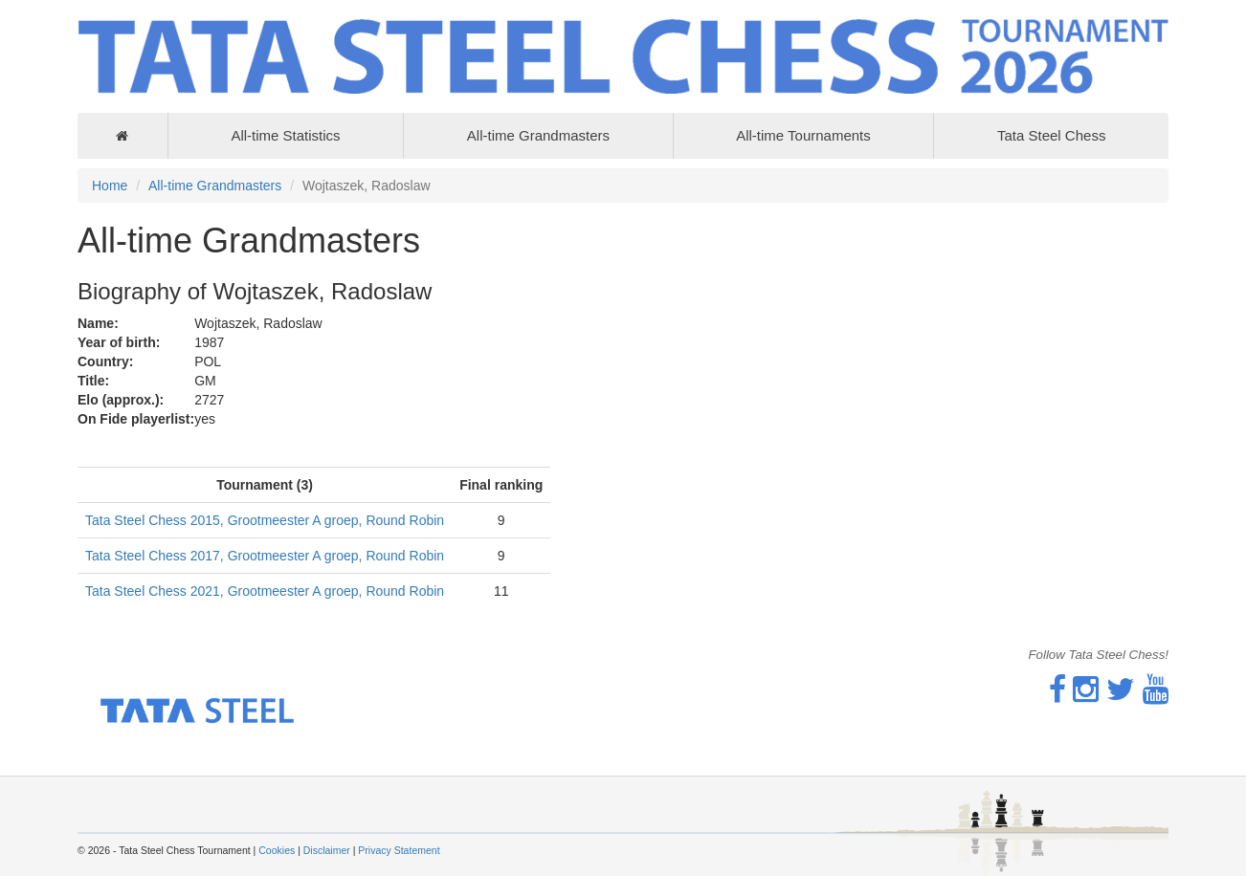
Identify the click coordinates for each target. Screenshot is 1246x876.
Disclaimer (326, 850)
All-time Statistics (285, 135)
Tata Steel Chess (1051, 135)
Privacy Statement (398, 850)
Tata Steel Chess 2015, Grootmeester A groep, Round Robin (264, 520)
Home (109, 185)
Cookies (276, 850)
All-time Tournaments (803, 135)
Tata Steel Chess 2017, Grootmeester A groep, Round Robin (264, 555)
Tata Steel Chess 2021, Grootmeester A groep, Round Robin (264, 591)
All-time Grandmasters (538, 135)
